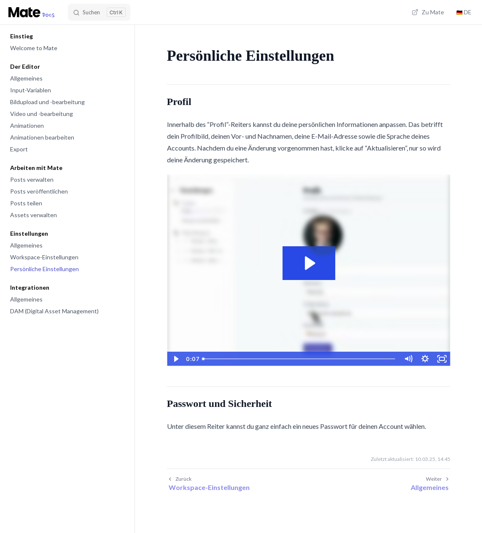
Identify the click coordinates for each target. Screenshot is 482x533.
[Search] (99, 12)
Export (19, 149)
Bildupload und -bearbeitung (47, 101)
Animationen (27, 125)
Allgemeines (26, 78)
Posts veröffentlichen (39, 191)
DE (463, 12)
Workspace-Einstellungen (44, 257)
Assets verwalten (33, 214)
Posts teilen (26, 203)
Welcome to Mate (33, 47)
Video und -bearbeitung (41, 113)
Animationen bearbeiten (42, 137)
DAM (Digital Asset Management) (54, 311)
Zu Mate (428, 12)
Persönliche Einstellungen (44, 268)
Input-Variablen (30, 90)
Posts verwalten (32, 179)
